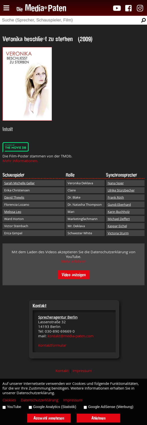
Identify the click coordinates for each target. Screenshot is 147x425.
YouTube (14, 407)
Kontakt (62, 370)
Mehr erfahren (73, 261)
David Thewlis (14, 197)
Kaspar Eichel (117, 226)
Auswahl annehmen (48, 418)
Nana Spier (116, 183)
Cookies (9, 400)
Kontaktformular (52, 345)
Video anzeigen (74, 275)
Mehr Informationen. (20, 160)
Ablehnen (98, 418)
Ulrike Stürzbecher (121, 190)
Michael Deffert (119, 219)
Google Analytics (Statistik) (54, 407)
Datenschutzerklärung (39, 400)
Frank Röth (116, 197)
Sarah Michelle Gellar (19, 183)
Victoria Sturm (118, 233)
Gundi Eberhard (119, 204)
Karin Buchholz (119, 211)
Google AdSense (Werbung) (110, 407)
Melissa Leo (12, 211)
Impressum (82, 370)
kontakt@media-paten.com (71, 336)
